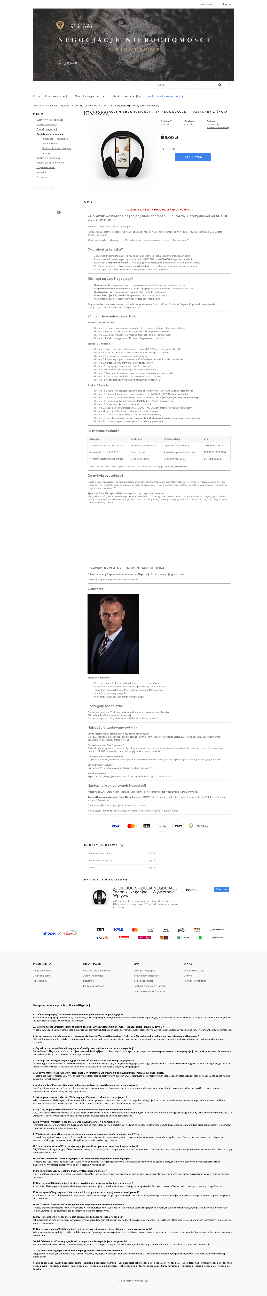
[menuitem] (54, 96)
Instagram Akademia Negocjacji (149, 991)
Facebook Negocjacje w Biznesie (150, 986)
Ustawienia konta (41, 975)
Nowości (41, 172)
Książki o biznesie (45, 167)
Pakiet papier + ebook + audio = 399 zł (158, 810)
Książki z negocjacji (46, 124)
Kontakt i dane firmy (194, 970)
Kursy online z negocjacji (49, 119)
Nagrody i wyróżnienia (195, 980)
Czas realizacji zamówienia (96, 970)
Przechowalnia (40, 980)
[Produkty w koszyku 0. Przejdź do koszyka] (230, 84)
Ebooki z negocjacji (46, 129)
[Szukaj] (220, 85)
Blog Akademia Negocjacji (147, 975)
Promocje (41, 176)
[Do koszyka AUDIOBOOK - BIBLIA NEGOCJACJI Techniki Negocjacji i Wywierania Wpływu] (221, 889)
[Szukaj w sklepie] (185, 85)
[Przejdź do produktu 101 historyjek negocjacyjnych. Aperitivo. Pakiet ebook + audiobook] (57, 224)
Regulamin (88, 980)
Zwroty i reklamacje (93, 975)
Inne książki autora (136, 805)
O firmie (188, 975)
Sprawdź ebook (111, 810)
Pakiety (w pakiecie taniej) (50, 162)
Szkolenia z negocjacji (48, 157)
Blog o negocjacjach (143, 980)
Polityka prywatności (94, 986)
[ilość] (166, 148)
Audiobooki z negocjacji (50, 134)
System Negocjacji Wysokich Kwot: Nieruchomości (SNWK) (119, 797)
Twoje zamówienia (42, 970)
